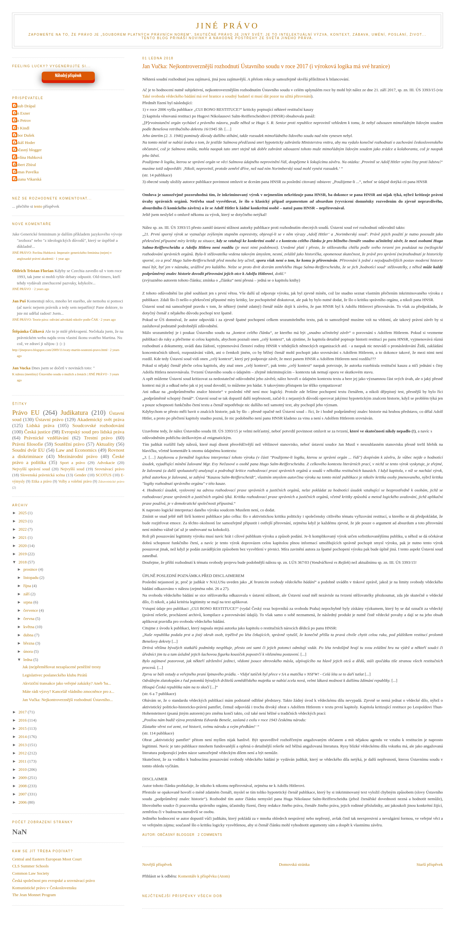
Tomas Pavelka (26, 172)
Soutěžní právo (69, 444)
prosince (30, 569)
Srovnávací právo (109, 469)
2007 (22, 794)
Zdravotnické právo (111, 481)
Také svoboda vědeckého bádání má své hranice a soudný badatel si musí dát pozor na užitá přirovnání (226, 96)
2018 (22, 562)
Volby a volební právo (75, 481)
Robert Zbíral (25, 164)
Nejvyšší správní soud (31, 469)
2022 (22, 529)
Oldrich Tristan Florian (32, 270)
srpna (28, 602)
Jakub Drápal (24, 106)
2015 (22, 728)
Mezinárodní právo (78, 456)
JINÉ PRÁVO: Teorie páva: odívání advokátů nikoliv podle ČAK (55, 319)
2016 (22, 720)
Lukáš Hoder (24, 142)
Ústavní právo (49, 419)
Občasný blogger (27, 149)
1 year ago (63, 258)
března (29, 643)
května (29, 626)
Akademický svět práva (100, 419)
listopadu (31, 577)
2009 (22, 777)
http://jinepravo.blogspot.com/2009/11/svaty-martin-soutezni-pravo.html (59, 350)
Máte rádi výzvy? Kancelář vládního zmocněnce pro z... (68, 691)
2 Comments (210, 834)
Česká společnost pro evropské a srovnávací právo (53, 880)
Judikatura (74, 412)
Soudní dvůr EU (28, 450)
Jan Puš (19, 301)
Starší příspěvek (429, 864)
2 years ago (41, 289)
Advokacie (106, 462)
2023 (22, 521)
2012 (22, 753)
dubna (28, 635)
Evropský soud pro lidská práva (92, 431)
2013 (22, 744)
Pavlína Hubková (28, 157)
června (29, 618)
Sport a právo (72, 462)
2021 (22, 537)
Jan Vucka (21, 368)
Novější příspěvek (157, 864)
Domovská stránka (294, 864)
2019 (22, 553)
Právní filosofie (27, 444)
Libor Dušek (24, 135)
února (28, 651)
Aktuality (105, 444)
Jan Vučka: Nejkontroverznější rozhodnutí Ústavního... (67, 699)
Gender (80, 475)
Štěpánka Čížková (28, 331)
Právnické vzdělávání (46, 437)
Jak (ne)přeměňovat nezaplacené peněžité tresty (61, 666)
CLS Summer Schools (30, 866)
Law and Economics (76, 450)
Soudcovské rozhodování (98, 425)
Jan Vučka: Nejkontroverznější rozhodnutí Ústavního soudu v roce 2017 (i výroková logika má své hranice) (266, 66)
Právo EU (25, 412)
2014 (22, 736)
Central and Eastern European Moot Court (47, 859)
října (27, 585)
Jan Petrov (22, 120)
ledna (28, 659)
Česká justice (37, 431)
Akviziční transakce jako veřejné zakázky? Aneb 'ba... (66, 683)
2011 (22, 761)
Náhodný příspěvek (68, 76)
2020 (22, 545)
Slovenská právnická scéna (42, 475)
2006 (22, 802)
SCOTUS (104, 475)
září (27, 594)
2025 (22, 512)
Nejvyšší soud (72, 469)
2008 (22, 785)
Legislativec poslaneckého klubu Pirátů (54, 675)
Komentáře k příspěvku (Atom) (204, 876)
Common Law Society (30, 873)
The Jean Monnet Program (34, 894)
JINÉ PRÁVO (227, 25)
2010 (22, 769)
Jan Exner (22, 113)
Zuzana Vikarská (27, 179)
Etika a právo (42, 481)
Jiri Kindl (21, 128)
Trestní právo (98, 437)
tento (38, 206)
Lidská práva (40, 425)
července (31, 610)
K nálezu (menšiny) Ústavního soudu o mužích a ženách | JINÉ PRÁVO (59, 374)
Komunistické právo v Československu (44, 887)
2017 (22, 712)
